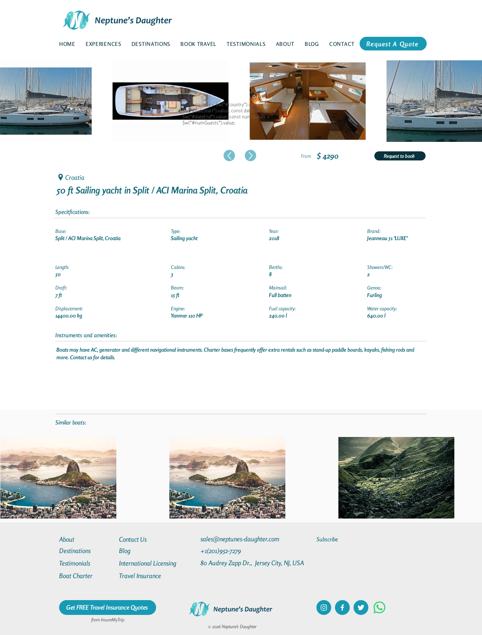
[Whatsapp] (379, 607)
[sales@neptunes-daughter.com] (241, 539)
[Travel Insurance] (146, 575)
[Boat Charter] (86, 575)
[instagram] (323, 607)
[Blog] (146, 550)
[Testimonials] (86, 563)
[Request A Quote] (393, 43)
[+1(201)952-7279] (235, 550)
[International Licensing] (153, 563)
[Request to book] (400, 155)
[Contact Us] (146, 539)
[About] (86, 539)
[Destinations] (86, 550)
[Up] (229, 155)
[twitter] (361, 607)
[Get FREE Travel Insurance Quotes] (107, 607)
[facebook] (342, 607)
